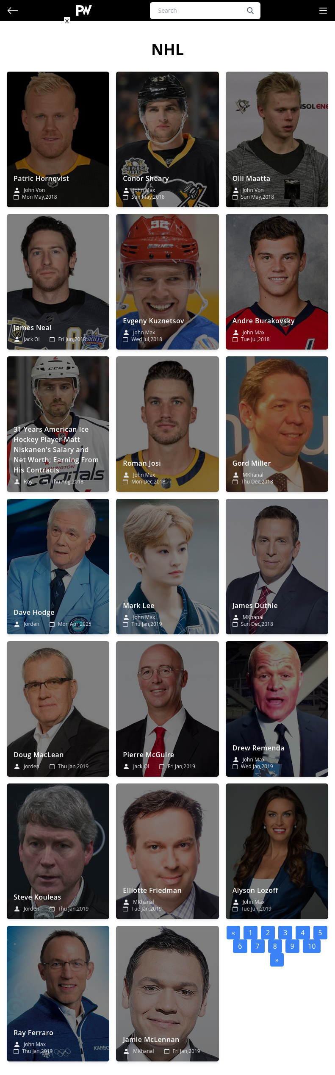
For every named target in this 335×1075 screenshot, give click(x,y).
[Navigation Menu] (323, 11)
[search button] (250, 10)
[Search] (205, 10)
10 (312, 946)
